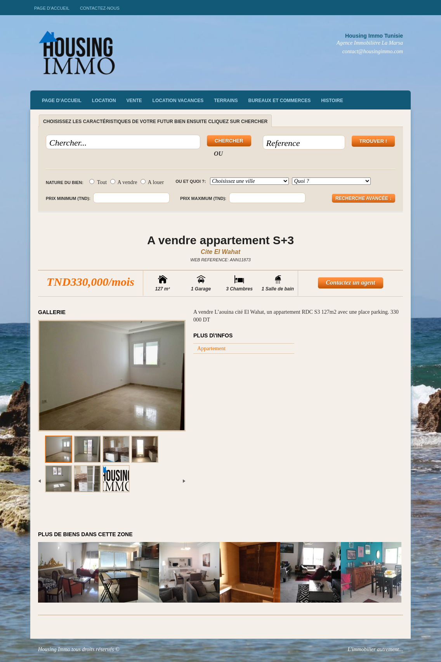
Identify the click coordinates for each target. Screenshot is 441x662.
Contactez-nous (100, 8)
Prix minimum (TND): (68, 198)
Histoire (332, 100)
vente (134, 100)
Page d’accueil (51, 8)
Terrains (226, 100)
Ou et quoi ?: (190, 181)
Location (104, 100)
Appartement (211, 348)
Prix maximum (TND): (203, 198)
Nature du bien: (64, 182)
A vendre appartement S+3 (220, 240)
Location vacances (178, 100)
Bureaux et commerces (279, 100)
